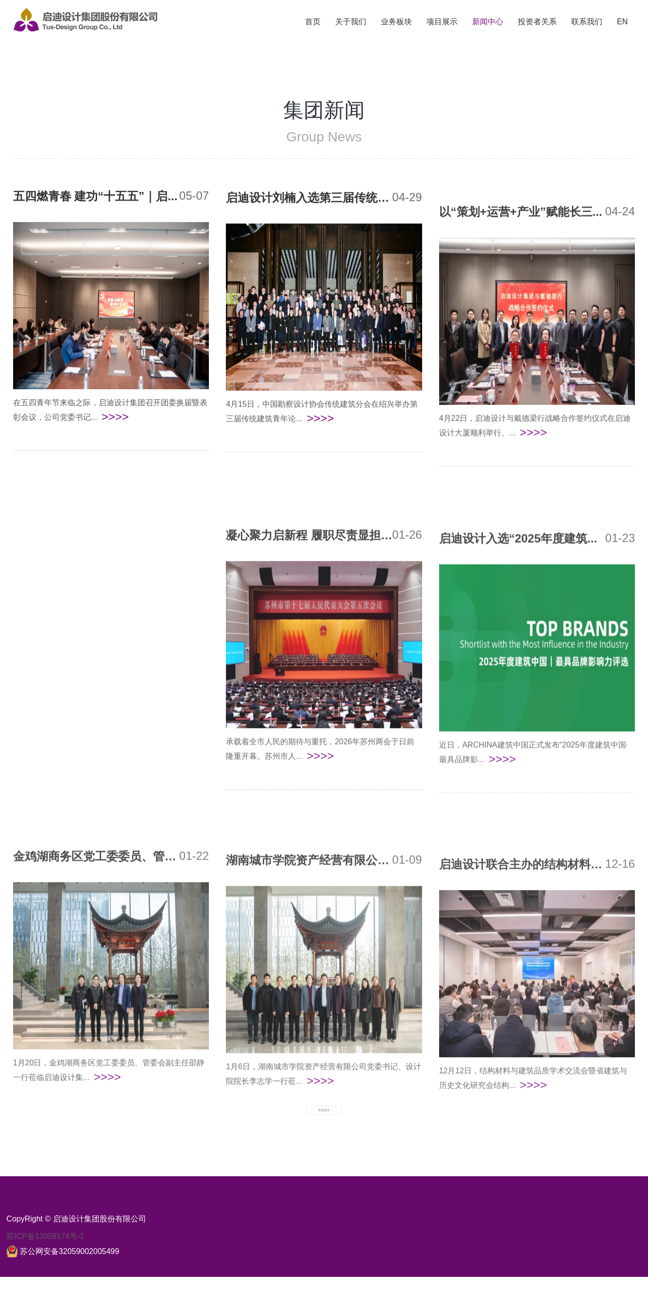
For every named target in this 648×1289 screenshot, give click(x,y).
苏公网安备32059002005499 (69, 1263)
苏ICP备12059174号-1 (45, 1248)
